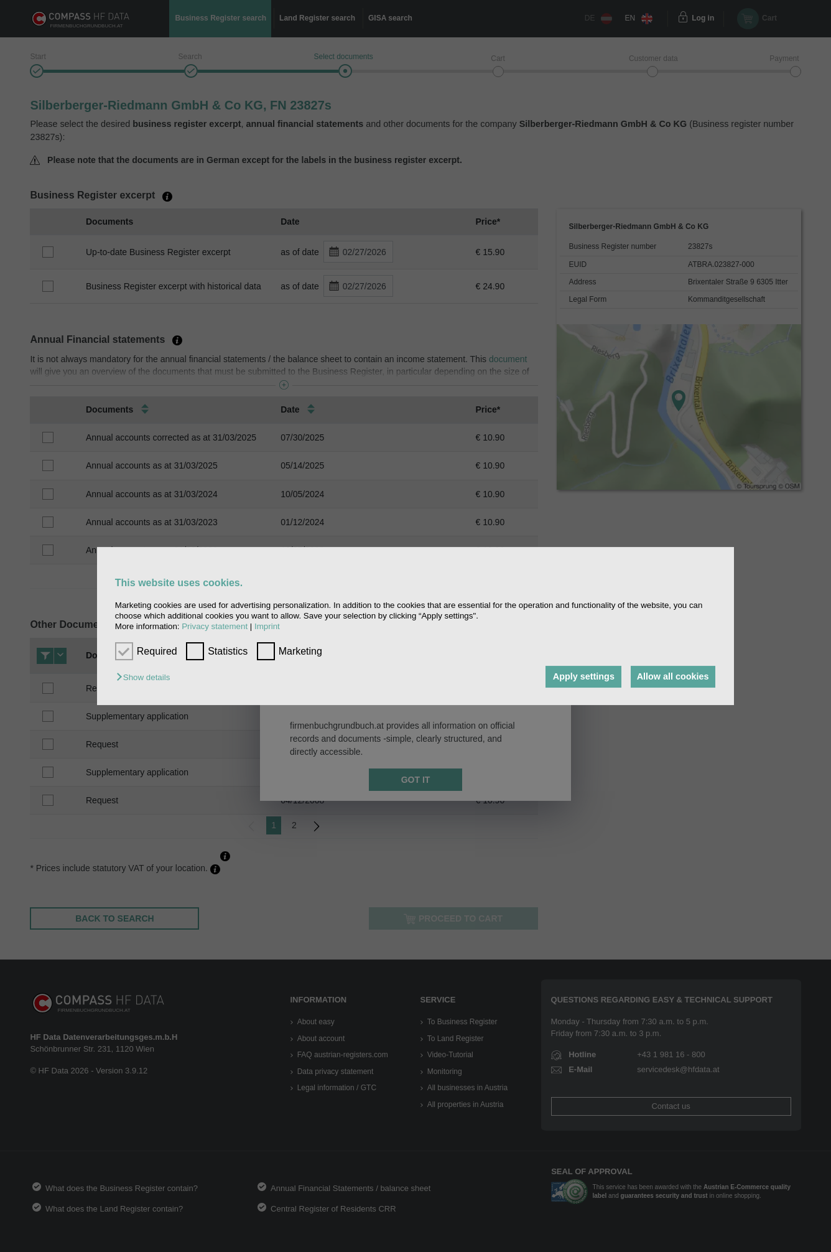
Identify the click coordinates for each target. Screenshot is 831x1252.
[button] (146, 677)
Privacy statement (215, 627)
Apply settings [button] (580, 677)
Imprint (267, 627)
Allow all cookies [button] (672, 677)
